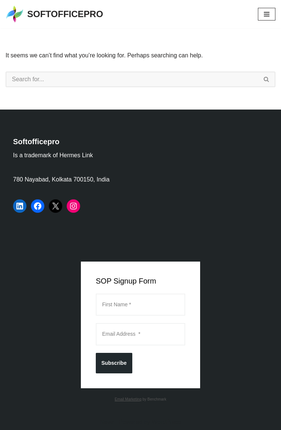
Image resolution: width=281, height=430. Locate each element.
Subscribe (114, 363)
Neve (107, 422)
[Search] (132, 79)
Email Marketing (128, 399)
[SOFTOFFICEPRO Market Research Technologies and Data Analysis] (54, 14)
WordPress (166, 422)
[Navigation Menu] (266, 14)
